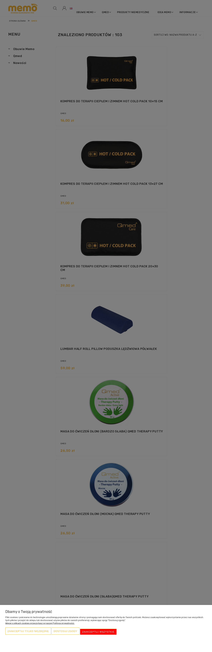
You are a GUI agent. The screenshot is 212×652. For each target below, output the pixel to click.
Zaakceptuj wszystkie (98, 633)
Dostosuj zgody (65, 633)
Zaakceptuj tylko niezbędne (28, 633)
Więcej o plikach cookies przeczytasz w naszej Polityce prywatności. (40, 626)
